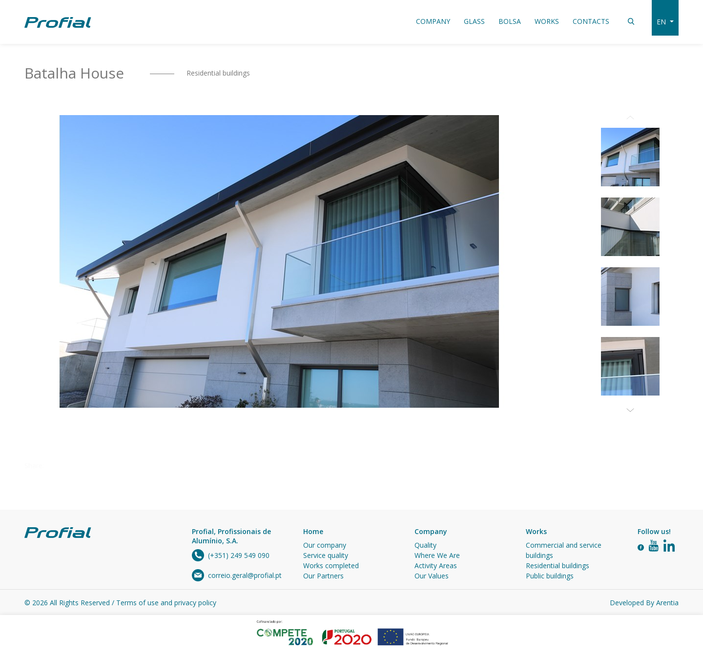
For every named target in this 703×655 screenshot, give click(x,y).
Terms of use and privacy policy (166, 602)
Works (547, 21)
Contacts (591, 21)
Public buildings (550, 575)
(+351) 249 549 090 (238, 555)
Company (433, 21)
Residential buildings (218, 73)
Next (630, 407)
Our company (324, 545)
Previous (630, 115)
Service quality (325, 555)
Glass (474, 21)
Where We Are (437, 555)
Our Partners (323, 575)
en (662, 21)
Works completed (331, 565)
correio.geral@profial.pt (245, 575)
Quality (425, 545)
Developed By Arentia (644, 602)
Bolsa (509, 21)
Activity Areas (435, 565)
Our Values (431, 575)
